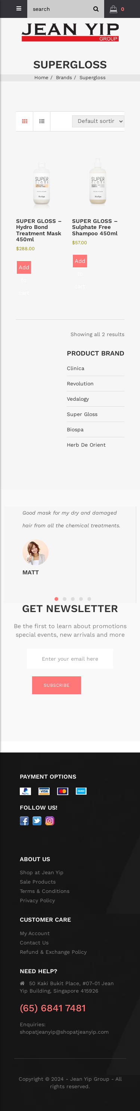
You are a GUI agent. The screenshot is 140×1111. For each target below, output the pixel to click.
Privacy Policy (37, 900)
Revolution (80, 384)
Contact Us (34, 943)
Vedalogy (78, 399)
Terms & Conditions (44, 891)
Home (41, 77)
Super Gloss (82, 414)
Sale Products (38, 882)
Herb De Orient (86, 445)
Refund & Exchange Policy (53, 952)
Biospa (75, 429)
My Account (35, 933)
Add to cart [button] (24, 269)
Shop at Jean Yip (41, 872)
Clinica (75, 368)
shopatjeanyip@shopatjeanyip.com (64, 1032)
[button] (117, 9)
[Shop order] (98, 121)
